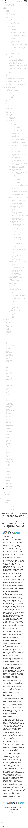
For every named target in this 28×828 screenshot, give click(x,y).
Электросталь (9, 485)
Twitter (5, 502)
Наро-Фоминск (10, 421)
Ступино (8, 462)
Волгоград (8, 354)
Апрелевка (8, 346)
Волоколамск (9, 355)
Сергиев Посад (10, 453)
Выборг (8, 363)
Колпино (8, 398)
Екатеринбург (9, 378)
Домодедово (9, 373)
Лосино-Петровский (11, 410)
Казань (8, 388)
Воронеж (8, 358)
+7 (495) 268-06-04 (9, 4)
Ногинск (8, 427)
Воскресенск (9, 360)
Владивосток (9, 352)
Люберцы (8, 416)
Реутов (7, 447)
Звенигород (9, 382)
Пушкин (8, 442)
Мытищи (8, 419)
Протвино (8, 440)
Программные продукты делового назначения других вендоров (19, 267)
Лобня (7, 409)
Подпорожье (9, 437)
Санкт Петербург (10, 345)
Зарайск (8, 381)
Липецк (8, 343)
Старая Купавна (10, 461)
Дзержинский (9, 369)
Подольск (8, 436)
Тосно (7, 465)
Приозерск (8, 439)
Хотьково (8, 474)
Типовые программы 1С (15, 22)
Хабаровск (8, 471)
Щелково (8, 482)
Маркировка (9, 77)
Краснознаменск (10, 404)
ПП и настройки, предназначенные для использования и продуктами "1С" (19, 153)
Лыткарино (9, 415)
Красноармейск (10, 401)
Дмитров (8, 370)
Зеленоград (9, 384)
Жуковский (8, 379)
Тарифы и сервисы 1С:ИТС (18, 224)
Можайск (8, 418)
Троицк (8, 467)
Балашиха (8, 348)
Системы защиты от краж (18, 294)
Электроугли (9, 486)
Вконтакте (6, 500)
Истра (7, 387)
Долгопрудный (10, 372)
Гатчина (8, 364)
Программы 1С (13, 123)
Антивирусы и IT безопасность (16, 95)
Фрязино (8, 470)
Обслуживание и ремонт (12, 90)
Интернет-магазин (10, 112)
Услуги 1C (8, 11)
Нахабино (8, 422)
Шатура (8, 480)
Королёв (8, 400)
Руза (7, 450)
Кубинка (8, 407)
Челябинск (8, 476)
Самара (8, 452)
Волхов (8, 357)
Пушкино (8, 443)
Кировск (8, 394)
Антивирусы (12, 117)
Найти (4, 826)
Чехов (7, 479)
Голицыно (8, 366)
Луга (7, 412)
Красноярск (9, 406)
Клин (7, 395)
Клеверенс (14, 306)
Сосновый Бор (9, 459)
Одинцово (8, 428)
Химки (7, 473)
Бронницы (8, 349)
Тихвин (8, 464)
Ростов (7, 449)
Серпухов (8, 455)
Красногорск (9, 403)
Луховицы (8, 413)
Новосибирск (9, 425)
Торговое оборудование (15, 288)
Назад (7, 10)
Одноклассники (8, 504)
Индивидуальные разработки (16, 57)
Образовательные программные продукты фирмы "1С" (18, 212)
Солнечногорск (10, 458)
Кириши (8, 392)
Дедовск (8, 367)
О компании (9, 322)
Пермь (7, 434)
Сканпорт (14, 314)
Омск (7, 430)
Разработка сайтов (11, 105)
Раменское (8, 446)
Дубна (7, 375)
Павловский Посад (10, 433)
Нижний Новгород (10, 424)
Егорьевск (8, 376)
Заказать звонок (9, 5)
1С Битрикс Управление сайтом (17, 280)
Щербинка (8, 483)
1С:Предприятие (16, 127)
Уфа (7, 468)
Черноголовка (9, 477)
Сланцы (8, 456)
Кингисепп (8, 391)
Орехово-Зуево (10, 431)
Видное (8, 351)
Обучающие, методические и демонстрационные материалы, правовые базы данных (19, 174)
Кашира (8, 390)
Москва (8, 342)
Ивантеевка (9, 385)
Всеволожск (9, 361)
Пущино (8, 445)
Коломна (8, 397)
